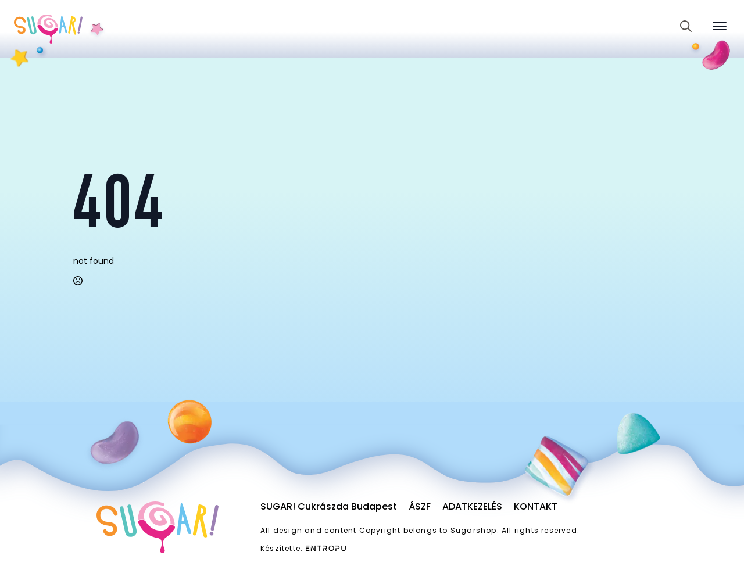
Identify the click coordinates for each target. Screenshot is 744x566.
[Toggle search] (686, 26)
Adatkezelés (472, 506)
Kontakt (535, 506)
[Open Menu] (720, 26)
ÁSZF (420, 506)
